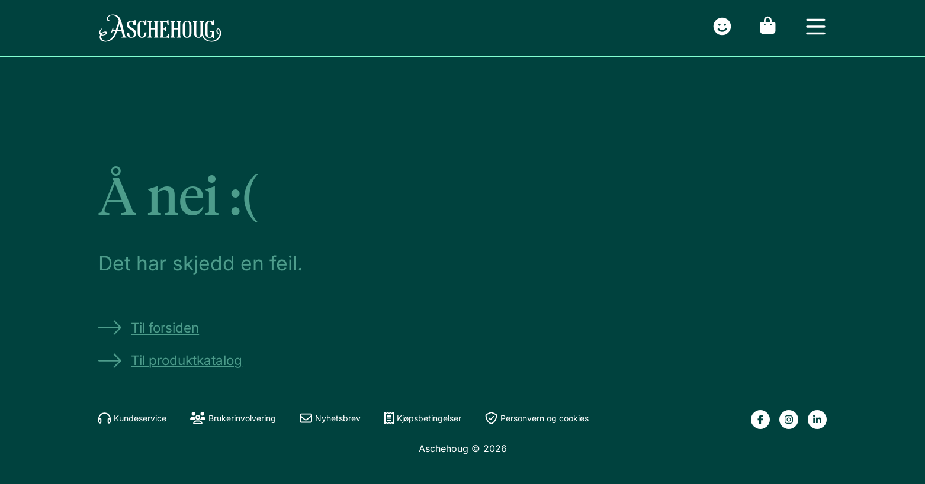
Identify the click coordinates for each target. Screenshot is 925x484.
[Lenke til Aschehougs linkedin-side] (817, 419)
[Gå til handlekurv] (768, 28)
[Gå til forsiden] (160, 28)
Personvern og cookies (537, 418)
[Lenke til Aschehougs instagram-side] (788, 419)
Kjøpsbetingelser (422, 418)
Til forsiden (148, 327)
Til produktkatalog (170, 360)
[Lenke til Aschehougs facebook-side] (760, 419)
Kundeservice (132, 418)
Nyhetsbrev (330, 418)
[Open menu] (815, 28)
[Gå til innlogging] (722, 28)
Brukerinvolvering (233, 418)
